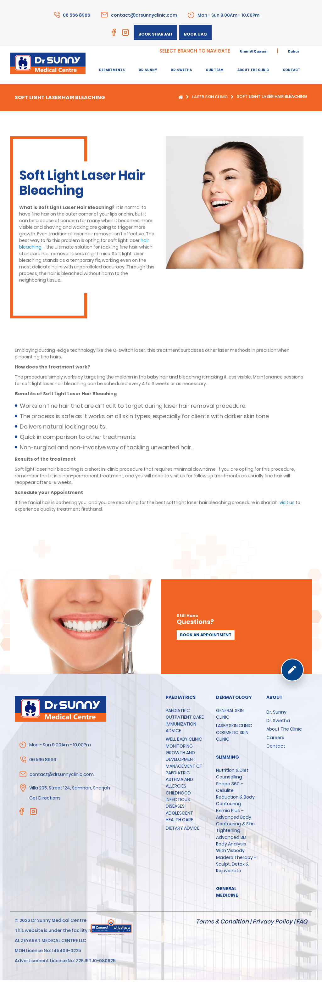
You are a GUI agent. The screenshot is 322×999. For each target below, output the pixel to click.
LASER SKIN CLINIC (210, 97)
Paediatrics (181, 697)
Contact (275, 746)
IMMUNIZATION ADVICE (181, 727)
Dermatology (234, 697)
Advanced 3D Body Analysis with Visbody (231, 844)
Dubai (293, 51)
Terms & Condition (222, 921)
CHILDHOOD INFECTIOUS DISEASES (178, 799)
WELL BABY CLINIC (184, 739)
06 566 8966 (76, 15)
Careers (275, 737)
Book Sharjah (155, 34)
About (274, 697)
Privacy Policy (272, 921)
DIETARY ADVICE (182, 828)
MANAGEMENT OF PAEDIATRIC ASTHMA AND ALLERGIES (184, 776)
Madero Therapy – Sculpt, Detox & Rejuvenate (236, 864)
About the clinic (284, 729)
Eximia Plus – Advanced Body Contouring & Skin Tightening (235, 820)
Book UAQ (195, 34)
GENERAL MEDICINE (227, 891)
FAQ (301, 921)
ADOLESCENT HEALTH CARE (179, 816)
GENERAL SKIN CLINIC (230, 713)
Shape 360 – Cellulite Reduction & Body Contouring (235, 794)
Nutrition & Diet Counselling (232, 773)
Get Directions (45, 798)
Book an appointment (205, 635)
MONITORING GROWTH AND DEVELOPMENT (181, 752)
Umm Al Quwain (253, 51)
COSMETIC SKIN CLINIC (232, 735)
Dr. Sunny (276, 712)
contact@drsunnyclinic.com (144, 15)
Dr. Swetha (278, 720)
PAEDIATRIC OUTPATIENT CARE (185, 713)
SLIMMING (227, 757)
